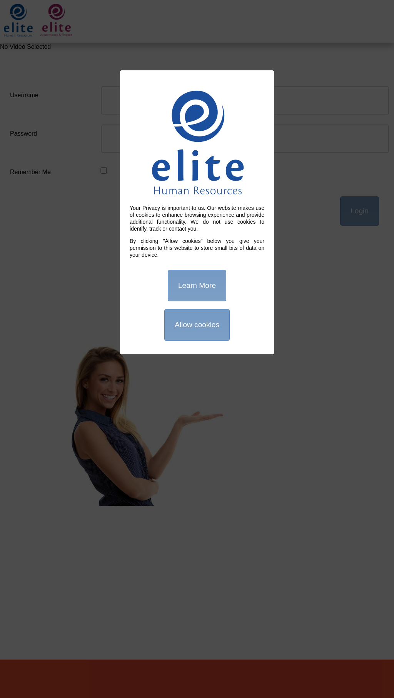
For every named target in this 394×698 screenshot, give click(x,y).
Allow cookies (197, 325)
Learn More (197, 285)
